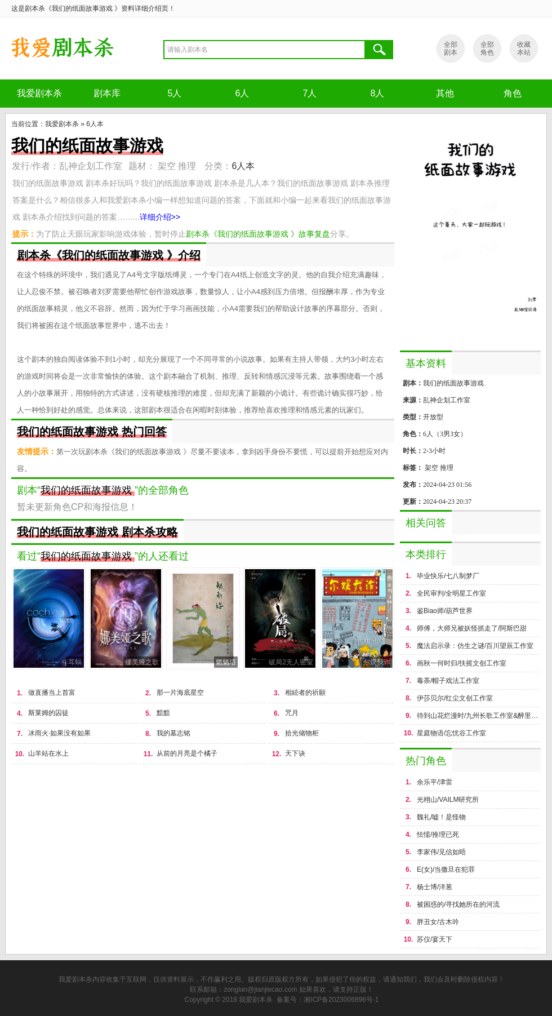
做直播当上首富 (51, 692)
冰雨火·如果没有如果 (59, 733)
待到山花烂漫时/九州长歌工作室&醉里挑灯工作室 (479, 716)
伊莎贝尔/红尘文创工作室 (455, 698)
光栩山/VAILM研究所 (448, 800)
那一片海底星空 (180, 692)
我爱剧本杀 (39, 93)
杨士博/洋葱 (434, 887)
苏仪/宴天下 (434, 939)
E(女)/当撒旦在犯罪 (446, 869)
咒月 (292, 713)
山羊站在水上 (48, 753)
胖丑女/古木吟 (438, 922)
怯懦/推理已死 (438, 834)
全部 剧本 (450, 48)
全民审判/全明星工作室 (451, 593)
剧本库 (107, 93)
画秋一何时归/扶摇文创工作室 (461, 663)
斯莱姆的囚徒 (48, 713)
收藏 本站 (524, 48)
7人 (310, 93)
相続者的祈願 (305, 692)
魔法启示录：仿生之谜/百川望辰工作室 (475, 646)
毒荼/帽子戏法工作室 (448, 681)
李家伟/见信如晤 (441, 852)
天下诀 (295, 753)
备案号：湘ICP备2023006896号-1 (328, 1000)
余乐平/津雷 (434, 782)
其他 (445, 93)
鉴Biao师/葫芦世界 (445, 611)
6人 (242, 93)
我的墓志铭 (173, 733)
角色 (513, 93)
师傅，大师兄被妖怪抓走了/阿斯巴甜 (472, 628)
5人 (175, 93)
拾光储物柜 (302, 733)
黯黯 (163, 713)
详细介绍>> (160, 216)
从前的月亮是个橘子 (187, 753)
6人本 (95, 124)
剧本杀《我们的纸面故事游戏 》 (62, 48)
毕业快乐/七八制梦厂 (448, 576)
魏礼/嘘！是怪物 (441, 817)
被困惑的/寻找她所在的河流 (458, 904)
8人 (378, 93)
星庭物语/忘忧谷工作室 (451, 733)
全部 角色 (487, 48)
